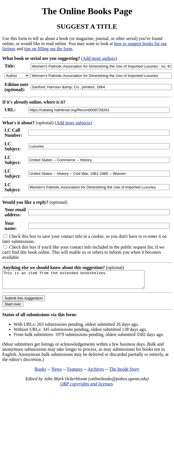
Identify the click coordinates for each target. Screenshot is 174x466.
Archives (95, 372)
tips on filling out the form (48, 48)
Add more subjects (73, 122)
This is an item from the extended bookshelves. (82, 281)
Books (40, 372)
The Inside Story (124, 372)
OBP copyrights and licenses (86, 387)
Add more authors (99, 58)
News (56, 372)
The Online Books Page (87, 11)
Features (74, 372)
